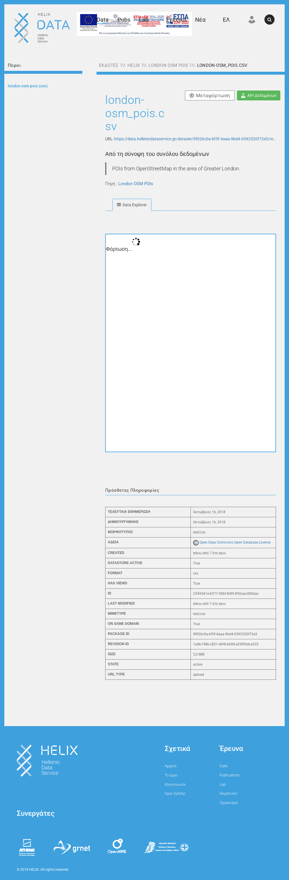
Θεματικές (229, 793)
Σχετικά (176, 19)
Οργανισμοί (229, 802)
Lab (144, 19)
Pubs (123, 19)
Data (103, 19)
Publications (230, 775)
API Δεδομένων (259, 95)
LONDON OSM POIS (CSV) (28, 86)
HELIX (133, 65)
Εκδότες (109, 65)
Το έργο (171, 775)
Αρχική (170, 766)
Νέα (200, 19)
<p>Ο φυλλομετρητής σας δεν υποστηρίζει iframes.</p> (190, 343)
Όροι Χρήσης (175, 793)
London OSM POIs (168, 65)
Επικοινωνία (175, 784)
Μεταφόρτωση (210, 95)
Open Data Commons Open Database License (235, 542)
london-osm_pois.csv (222, 65)
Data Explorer (132, 204)
